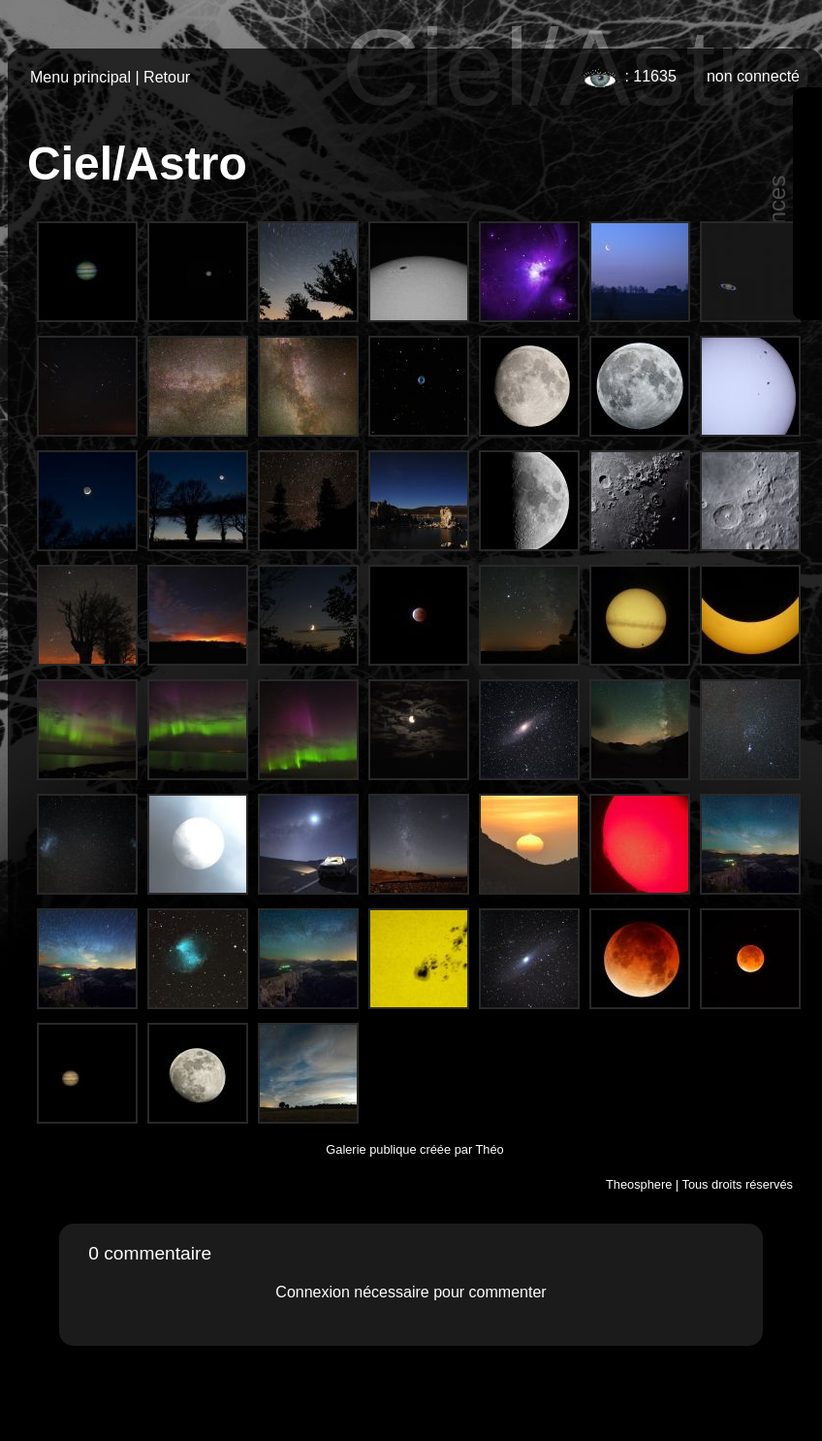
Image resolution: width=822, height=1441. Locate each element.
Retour (166, 77)
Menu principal (80, 77)
